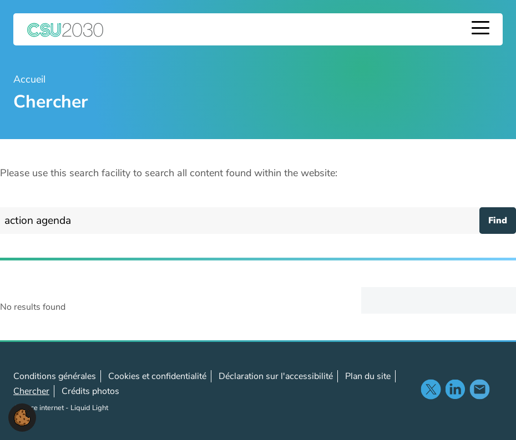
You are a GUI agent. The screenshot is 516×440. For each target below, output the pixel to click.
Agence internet (39, 408)
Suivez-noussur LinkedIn (455, 389)
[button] (22, 417)
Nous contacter (479, 389)
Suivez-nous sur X (431, 389)
